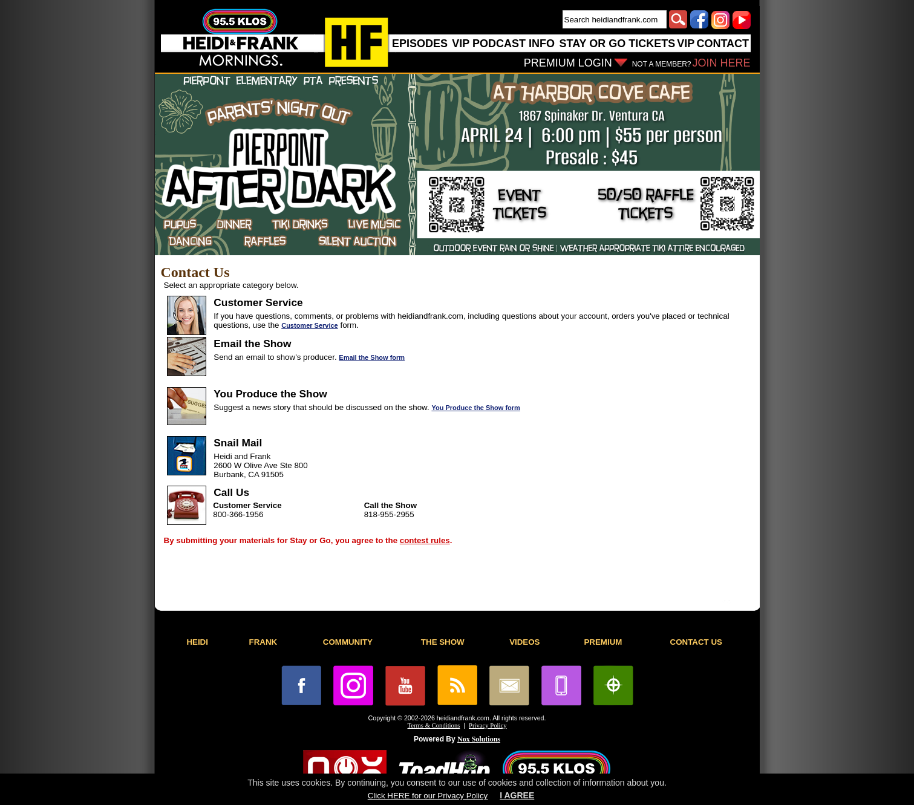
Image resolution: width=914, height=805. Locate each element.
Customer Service (309, 325)
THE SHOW (443, 642)
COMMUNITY (348, 642)
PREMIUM (603, 642)
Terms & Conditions (434, 725)
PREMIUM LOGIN (568, 62)
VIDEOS (524, 642)
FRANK (263, 642)
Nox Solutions (478, 739)
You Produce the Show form (475, 407)
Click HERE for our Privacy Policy (428, 795)
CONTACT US (696, 642)
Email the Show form (372, 357)
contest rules (425, 540)
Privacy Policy (487, 725)
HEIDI (197, 642)
